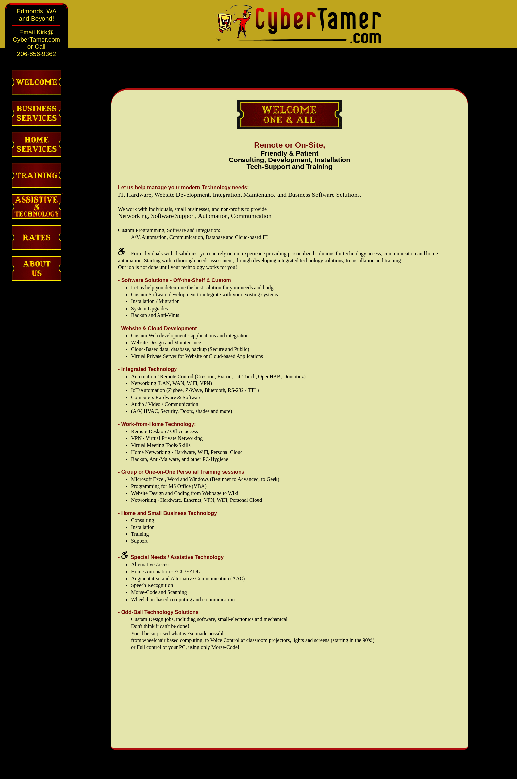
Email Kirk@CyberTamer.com (36, 36)
